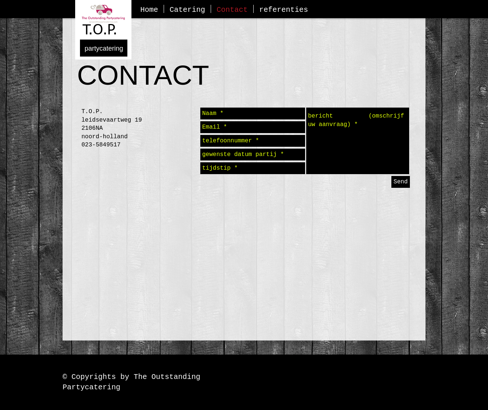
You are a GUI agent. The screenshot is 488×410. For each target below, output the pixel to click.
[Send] (400, 182)
